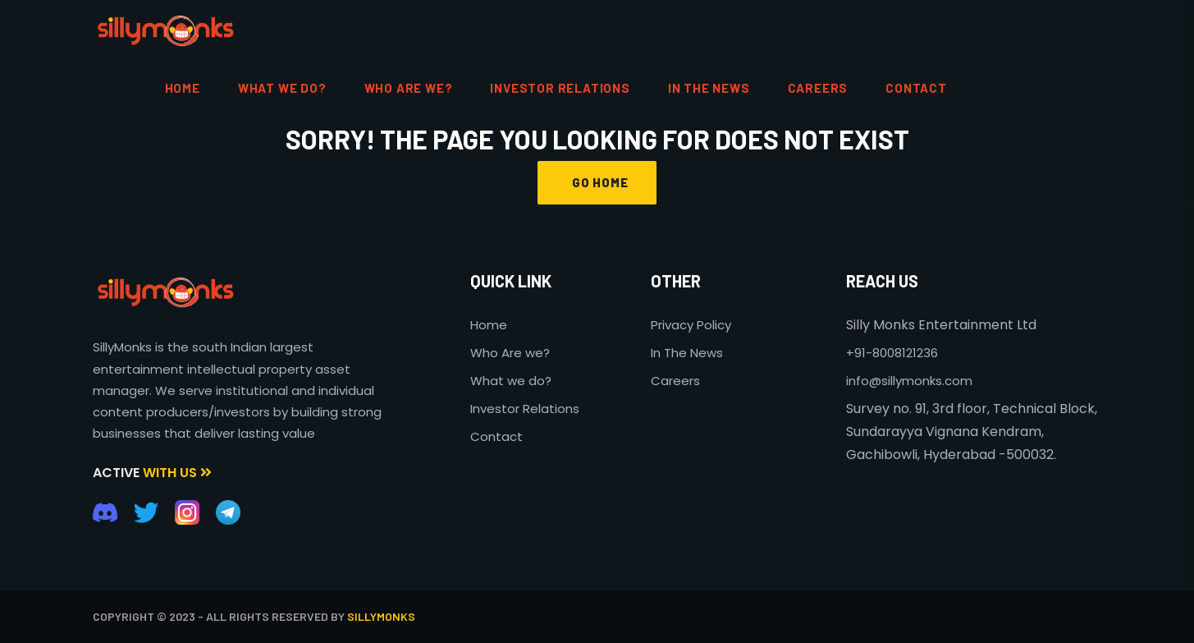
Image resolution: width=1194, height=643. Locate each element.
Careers (818, 87)
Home (488, 324)
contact (916, 87)
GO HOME (596, 182)
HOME (182, 87)
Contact (496, 436)
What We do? (282, 87)
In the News (709, 87)
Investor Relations (559, 87)
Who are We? (408, 87)
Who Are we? (510, 352)
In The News (687, 352)
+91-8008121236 (892, 352)
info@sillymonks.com (909, 380)
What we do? (510, 380)
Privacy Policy (691, 324)
